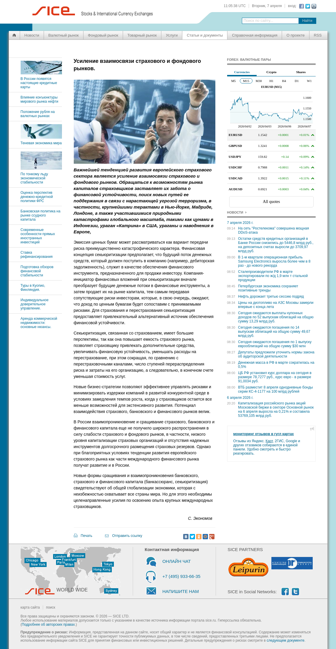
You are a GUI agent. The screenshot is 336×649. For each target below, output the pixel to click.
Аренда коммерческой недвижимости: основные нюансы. (39, 323)
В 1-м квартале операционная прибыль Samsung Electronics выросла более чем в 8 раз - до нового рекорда (274, 261)
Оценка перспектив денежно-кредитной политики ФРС (37, 197)
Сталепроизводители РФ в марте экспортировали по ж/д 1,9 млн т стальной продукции (273, 276)
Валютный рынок (63, 35)
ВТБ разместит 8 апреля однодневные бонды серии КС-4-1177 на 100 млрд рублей (275, 389)
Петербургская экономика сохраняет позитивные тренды (268, 288)
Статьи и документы (205, 35)
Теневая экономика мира (41, 141)
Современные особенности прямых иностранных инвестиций (38, 236)
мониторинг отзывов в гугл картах (263, 434)
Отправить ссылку (127, 536)
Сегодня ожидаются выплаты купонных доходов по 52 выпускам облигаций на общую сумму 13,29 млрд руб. (276, 317)
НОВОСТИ (235, 212)
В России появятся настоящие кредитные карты (41, 81)
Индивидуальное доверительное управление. (35, 304)
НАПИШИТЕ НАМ (181, 591)
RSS (318, 35)
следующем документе (285, 640)
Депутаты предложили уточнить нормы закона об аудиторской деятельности (276, 354)
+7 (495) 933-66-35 (182, 576)
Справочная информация (254, 35)
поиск (50, 607)
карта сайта (30, 607)
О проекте (295, 35)
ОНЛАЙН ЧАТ (177, 561)
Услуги (172, 35)
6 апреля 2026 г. (240, 398)
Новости (31, 35)
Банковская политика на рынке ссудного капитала (40, 215)
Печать (86, 536)
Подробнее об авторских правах (48, 624)
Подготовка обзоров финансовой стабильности (37, 271)
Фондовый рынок (103, 35)
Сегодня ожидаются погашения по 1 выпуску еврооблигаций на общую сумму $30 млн (275, 344)
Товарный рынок (142, 35)
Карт (269, 441)
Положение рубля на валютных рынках (38, 114)
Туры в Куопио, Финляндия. (33, 287)
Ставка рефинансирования (37, 254)
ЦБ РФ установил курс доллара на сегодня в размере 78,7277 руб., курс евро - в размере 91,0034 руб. (275, 377)
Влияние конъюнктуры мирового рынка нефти (39, 99)
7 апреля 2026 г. (240, 223)
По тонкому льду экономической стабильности (41, 176)
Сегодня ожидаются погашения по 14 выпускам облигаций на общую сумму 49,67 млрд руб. (274, 331)
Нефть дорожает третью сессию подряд (271, 296)
